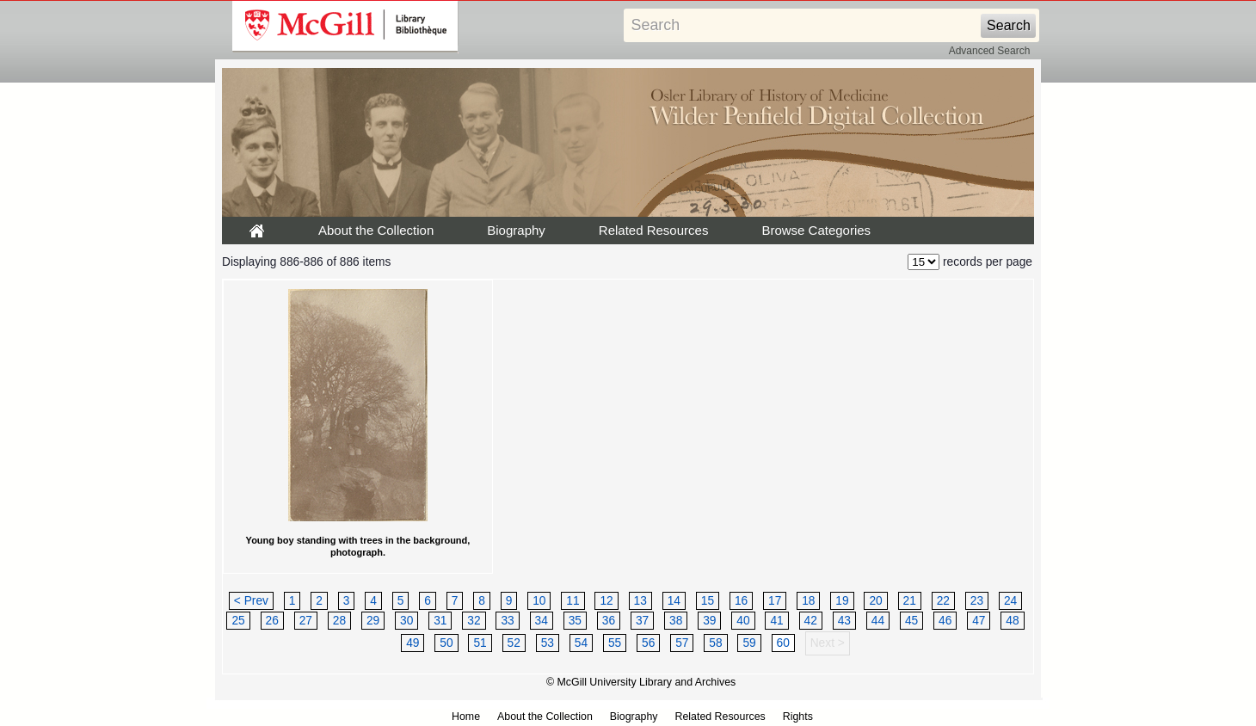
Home (466, 717)
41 (776, 620)
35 (575, 620)
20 (875, 600)
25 (237, 620)
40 (742, 620)
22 (943, 600)
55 (614, 643)
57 (681, 643)
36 (608, 620)
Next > (827, 643)
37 (642, 620)
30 (406, 620)
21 (909, 600)
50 (446, 643)
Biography (516, 230)
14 (674, 600)
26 (272, 620)
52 (514, 643)
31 (440, 620)
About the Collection (376, 230)
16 (741, 600)
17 (774, 600)
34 (541, 620)
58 (715, 643)
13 (640, 600)
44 (877, 620)
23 (976, 600)
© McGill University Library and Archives (641, 682)
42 (810, 620)
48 (1012, 620)
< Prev (251, 600)
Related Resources (654, 230)
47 (978, 620)
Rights (798, 717)
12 (606, 600)
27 (305, 620)
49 (412, 643)
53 (547, 643)
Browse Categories (816, 230)
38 (675, 620)
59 (748, 643)
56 (648, 643)
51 (479, 643)
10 (539, 600)
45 (911, 620)
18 (808, 600)
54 (581, 643)
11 (572, 600)
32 (473, 620)
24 (1010, 600)
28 (339, 620)
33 (507, 620)
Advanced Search (990, 51)
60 (783, 643)
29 (372, 620)
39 (709, 620)
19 (841, 600)
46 (945, 620)
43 (844, 620)
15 (707, 600)
